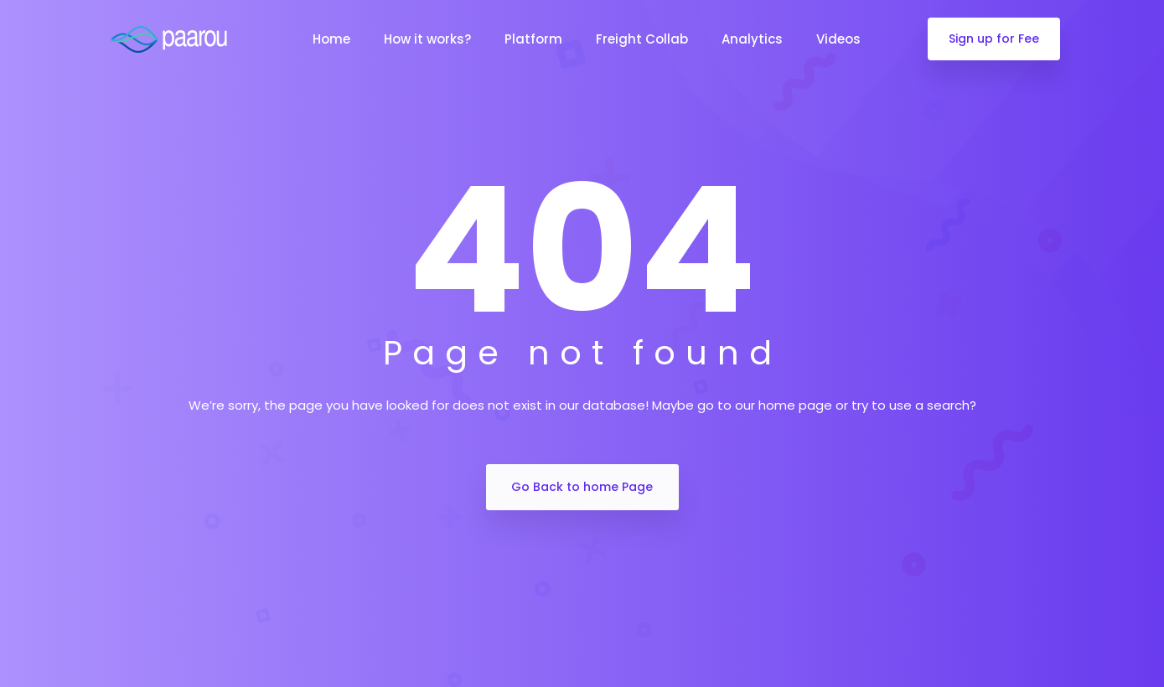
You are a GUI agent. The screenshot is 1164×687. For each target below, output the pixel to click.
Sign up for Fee (994, 38)
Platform (533, 39)
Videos (838, 39)
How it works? (427, 39)
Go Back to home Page (582, 486)
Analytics (752, 39)
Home (331, 39)
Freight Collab (642, 39)
